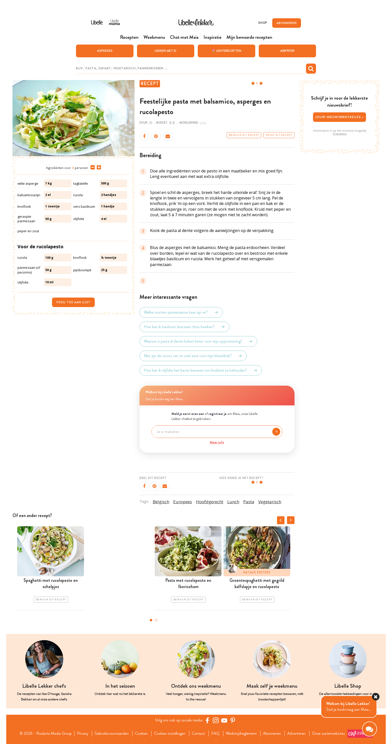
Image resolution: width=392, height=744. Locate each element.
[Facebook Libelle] (207, 720)
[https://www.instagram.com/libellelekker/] (216, 720)
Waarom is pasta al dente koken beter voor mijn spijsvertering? (198, 341)
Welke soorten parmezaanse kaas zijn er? (181, 312)
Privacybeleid (339, 133)
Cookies (141, 733)
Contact (198, 733)
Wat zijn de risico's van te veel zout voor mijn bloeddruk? (193, 356)
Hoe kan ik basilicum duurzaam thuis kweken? (184, 327)
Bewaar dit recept (244, 135)
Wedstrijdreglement (241, 733)
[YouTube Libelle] (224, 720)
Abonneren (272, 733)
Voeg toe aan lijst (73, 302)
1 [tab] (151, 620)
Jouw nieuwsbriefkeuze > (339, 117)
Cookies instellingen (170, 733)
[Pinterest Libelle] (233, 720)
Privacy (82, 733)
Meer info (217, 442)
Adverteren (296, 733)
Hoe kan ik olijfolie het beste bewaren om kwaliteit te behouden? (201, 370)
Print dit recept (279, 135)
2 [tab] (156, 620)
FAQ (215, 733)
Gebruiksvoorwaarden (111, 733)
